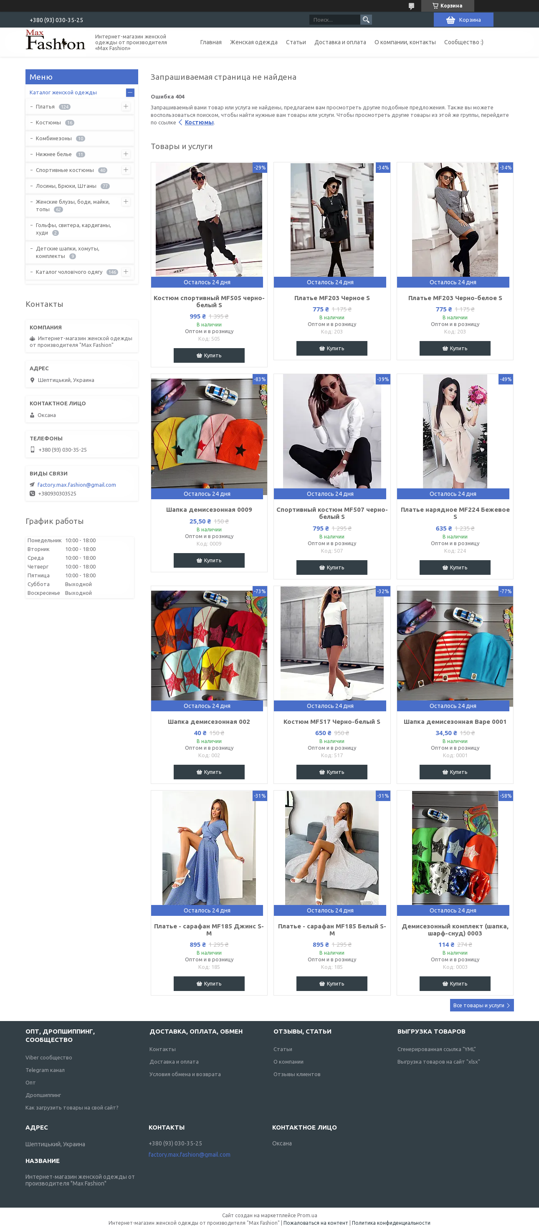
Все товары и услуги (478, 1005)
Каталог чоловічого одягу (69, 272)
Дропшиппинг (43, 1095)
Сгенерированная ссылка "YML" (436, 1049)
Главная (211, 42)
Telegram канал (45, 1070)
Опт (30, 1082)
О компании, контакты (405, 42)
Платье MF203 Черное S (332, 297)
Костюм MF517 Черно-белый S (331, 721)
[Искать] (366, 20)
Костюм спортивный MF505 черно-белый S (209, 301)
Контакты (162, 1049)
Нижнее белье (54, 154)
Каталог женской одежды (63, 92)
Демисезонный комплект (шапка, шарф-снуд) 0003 (455, 930)
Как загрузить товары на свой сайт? (72, 1107)
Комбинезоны (54, 138)
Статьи (296, 42)
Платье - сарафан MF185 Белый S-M (332, 930)
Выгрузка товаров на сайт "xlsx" (438, 1061)
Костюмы (199, 122)
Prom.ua (307, 1215)
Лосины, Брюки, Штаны (66, 186)
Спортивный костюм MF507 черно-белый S (332, 513)
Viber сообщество (48, 1057)
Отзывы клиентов (297, 1074)
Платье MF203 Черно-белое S (455, 297)
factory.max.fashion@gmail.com (77, 485)
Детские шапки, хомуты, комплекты (67, 252)
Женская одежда (254, 42)
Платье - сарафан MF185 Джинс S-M (209, 930)
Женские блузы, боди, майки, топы (73, 205)
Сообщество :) (463, 42)
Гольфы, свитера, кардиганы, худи (73, 228)
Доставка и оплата (340, 42)
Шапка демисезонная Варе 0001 (455, 721)
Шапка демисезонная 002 (209, 721)
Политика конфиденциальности (391, 1223)
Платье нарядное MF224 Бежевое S (455, 513)
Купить (213, 355)
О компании (288, 1061)
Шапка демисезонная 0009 (209, 509)
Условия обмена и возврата (185, 1074)
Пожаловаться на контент (315, 1223)
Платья (45, 106)
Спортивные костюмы (65, 170)
